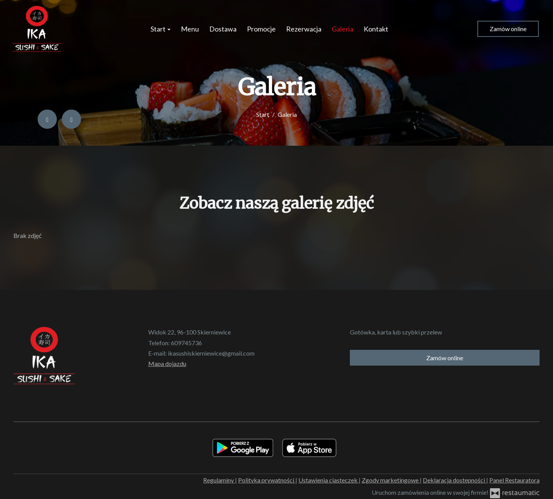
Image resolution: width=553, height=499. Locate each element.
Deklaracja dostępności (454, 480)
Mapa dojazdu (167, 363)
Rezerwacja (303, 29)
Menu (190, 29)
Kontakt (376, 29)
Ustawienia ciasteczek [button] (328, 480)
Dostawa (223, 29)
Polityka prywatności (266, 480)
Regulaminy (219, 480)
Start (161, 29)
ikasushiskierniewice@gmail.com (211, 353)
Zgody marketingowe (391, 480)
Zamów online (508, 28)
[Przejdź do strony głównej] (36, 29)
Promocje (261, 29)
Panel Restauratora (514, 480)
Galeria (342, 29)
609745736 (186, 342)
